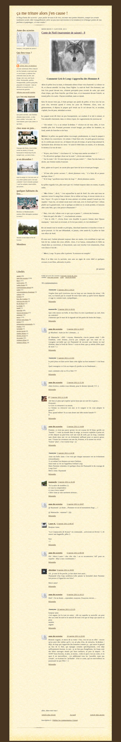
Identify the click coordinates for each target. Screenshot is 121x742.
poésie (19, 322)
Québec (19, 326)
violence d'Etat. (22, 342)
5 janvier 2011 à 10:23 (65, 290)
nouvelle (19, 310)
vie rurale (20, 338)
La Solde (20, 306)
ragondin (20, 329)
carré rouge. (20, 283)
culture (19, 294)
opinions (19, 315)
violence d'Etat (21, 340)
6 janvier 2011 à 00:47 (65, 523)
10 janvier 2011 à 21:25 (66, 609)
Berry (18, 280)
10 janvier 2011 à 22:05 (76, 636)
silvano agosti (21, 335)
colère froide (21, 285)
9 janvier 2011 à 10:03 (65, 570)
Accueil (73, 715)
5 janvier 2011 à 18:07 (75, 504)
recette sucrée (21, 331)
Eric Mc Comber (22, 299)
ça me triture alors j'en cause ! (42, 13)
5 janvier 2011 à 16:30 (66, 482)
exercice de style (22, 301)
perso (18, 317)
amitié (19, 276)
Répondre (52, 301)
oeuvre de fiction (22, 313)
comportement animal (24, 287)
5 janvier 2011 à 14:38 (65, 453)
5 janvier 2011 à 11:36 (75, 382)
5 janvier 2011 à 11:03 (65, 358)
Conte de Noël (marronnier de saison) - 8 (63, 32)
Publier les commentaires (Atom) (65, 720)
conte (18, 290)
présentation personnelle (25, 324)
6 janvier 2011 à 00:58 (75, 553)
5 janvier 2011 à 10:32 (66, 309)
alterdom (52, 570)
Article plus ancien (97, 715)
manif (18, 308)
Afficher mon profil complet (26, 92)
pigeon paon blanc (23, 319)
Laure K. (52, 523)
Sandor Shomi (21, 333)
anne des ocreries (28, 66)
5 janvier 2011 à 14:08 (75, 426)
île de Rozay (21, 303)
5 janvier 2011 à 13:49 (59, 397)
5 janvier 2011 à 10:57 (75, 329)
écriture (19, 296)
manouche (53, 482)
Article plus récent (49, 715)
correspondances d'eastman (25, 292)
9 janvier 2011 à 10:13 (75, 594)
